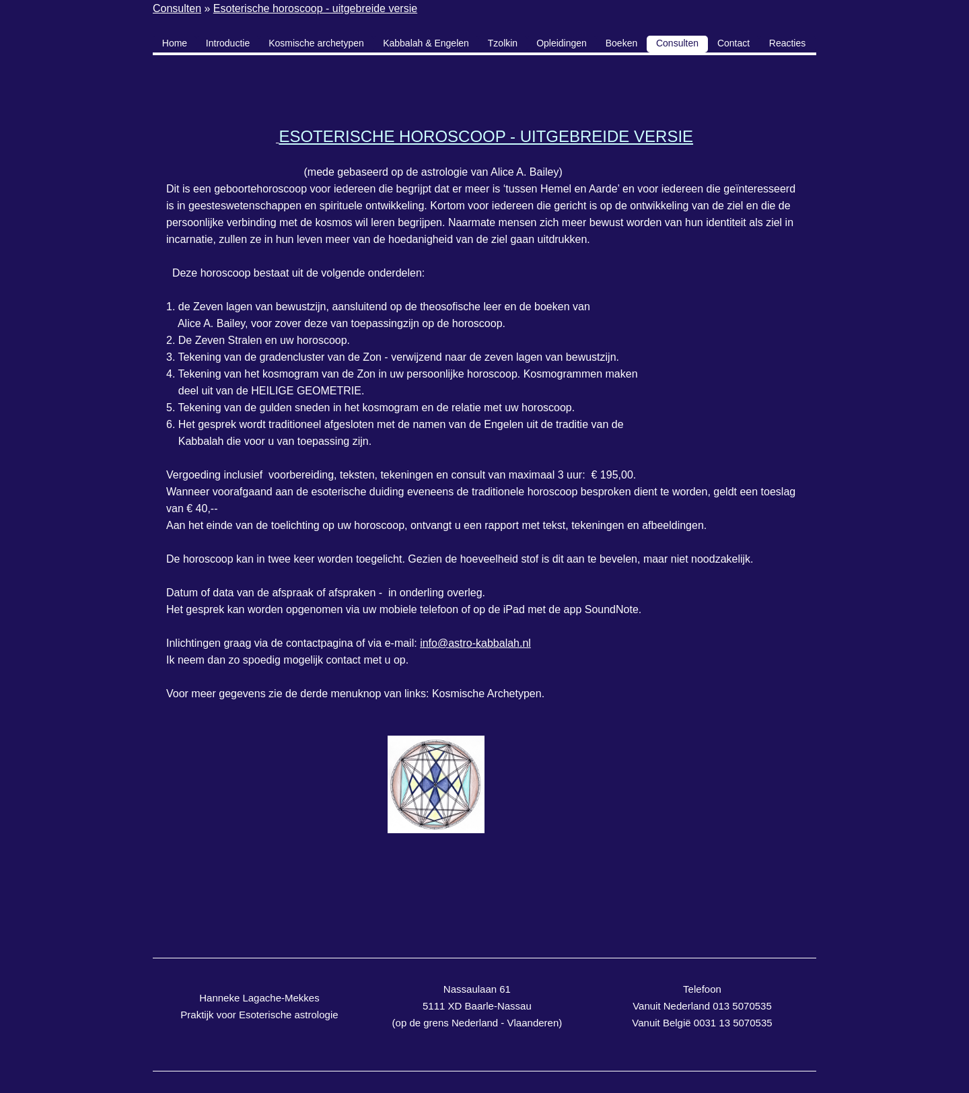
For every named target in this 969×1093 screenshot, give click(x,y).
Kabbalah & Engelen (426, 43)
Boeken (621, 43)
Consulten (177, 8)
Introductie (228, 43)
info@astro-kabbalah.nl (475, 643)
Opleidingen (561, 43)
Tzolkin (502, 43)
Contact (733, 43)
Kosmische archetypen (316, 43)
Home (174, 43)
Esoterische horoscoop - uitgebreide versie (315, 8)
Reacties (787, 43)
